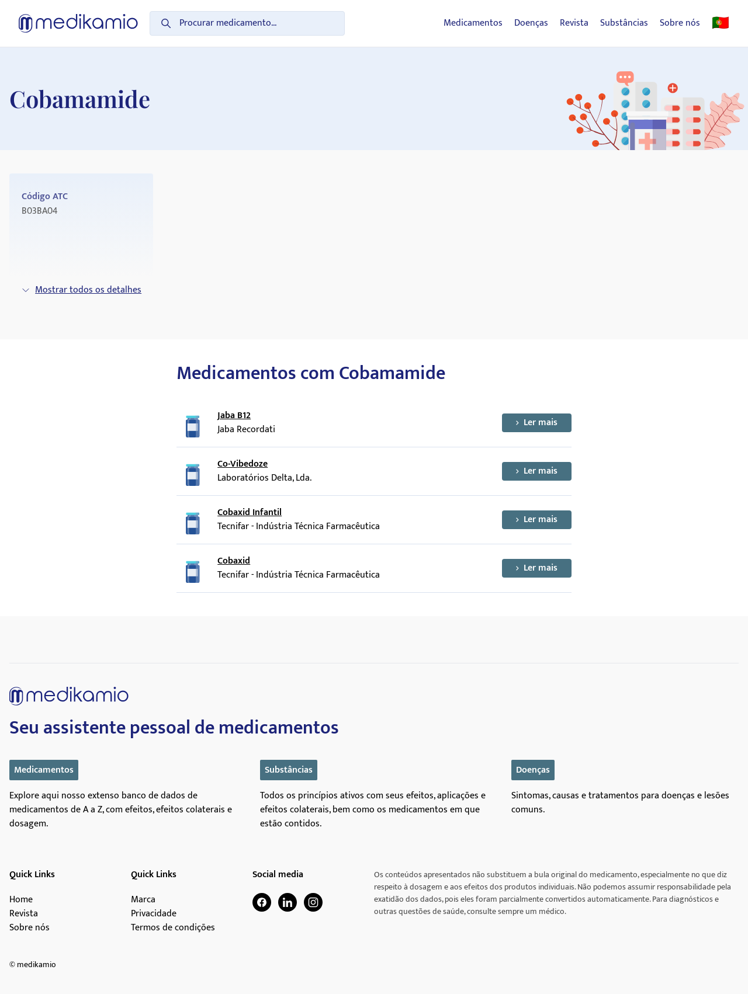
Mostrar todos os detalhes (81, 290)
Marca (143, 900)
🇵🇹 (720, 23)
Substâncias (624, 23)
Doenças (531, 23)
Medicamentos (473, 23)
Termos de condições (173, 928)
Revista (574, 23)
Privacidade (153, 914)
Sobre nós (680, 23)
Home (21, 900)
